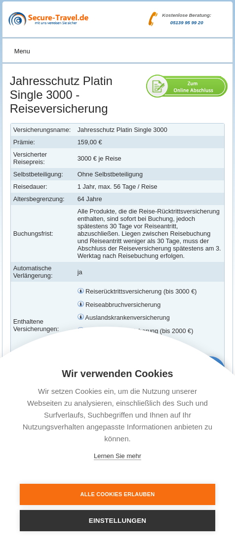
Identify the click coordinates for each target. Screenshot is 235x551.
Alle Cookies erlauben (117, 494)
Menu (22, 51)
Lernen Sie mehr (117, 456)
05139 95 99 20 (186, 22)
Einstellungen (118, 520)
